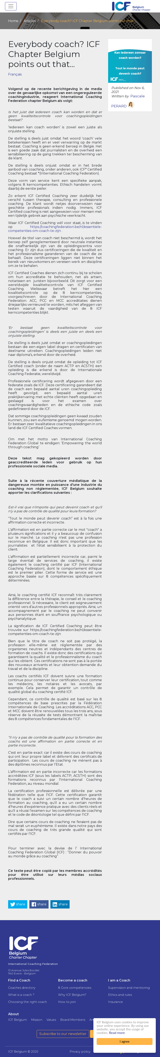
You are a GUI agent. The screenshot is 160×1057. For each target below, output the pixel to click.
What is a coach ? (21, 995)
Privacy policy (80, 1051)
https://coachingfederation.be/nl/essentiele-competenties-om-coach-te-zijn (55, 229)
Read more (117, 1033)
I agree (125, 1041)
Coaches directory (21, 988)
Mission (36, 1020)
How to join (67, 1002)
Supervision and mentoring (129, 988)
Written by (120, 96)
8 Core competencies (74, 988)
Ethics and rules (120, 995)
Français (15, 74)
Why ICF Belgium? (72, 995)
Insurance (115, 1002)
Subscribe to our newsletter (62, 1034)
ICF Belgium (17, 1020)
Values (51, 1020)
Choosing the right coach (27, 1002)
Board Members (72, 1020)
